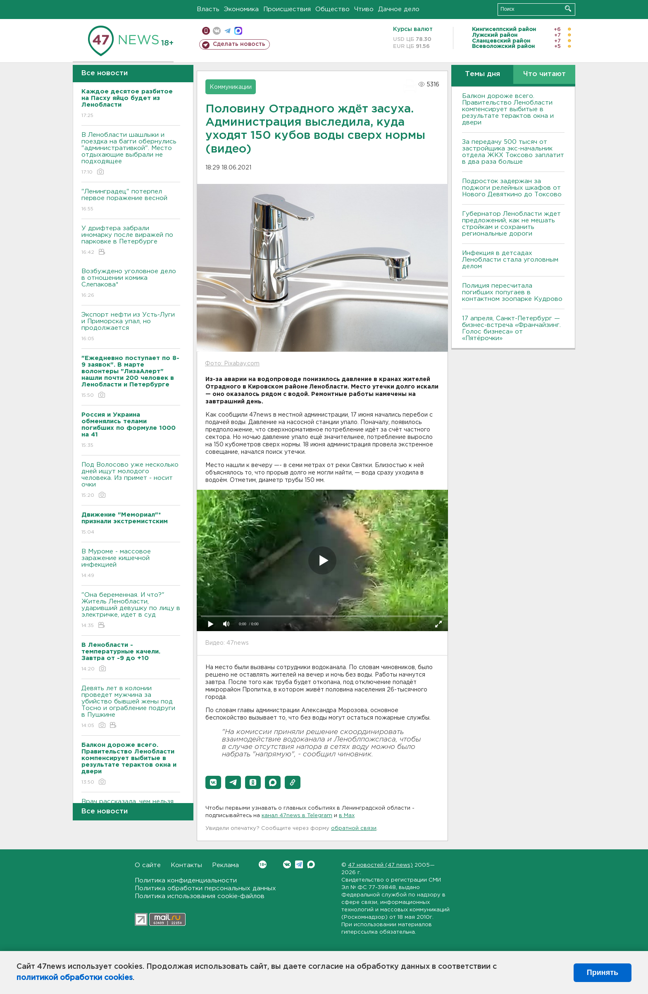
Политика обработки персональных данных (205, 888)
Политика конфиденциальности (186, 880)
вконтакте (217, 31)
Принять (602, 972)
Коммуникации (231, 87)
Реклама (225, 865)
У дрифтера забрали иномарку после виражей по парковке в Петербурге (130, 241)
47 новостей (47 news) (380, 865)
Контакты (186, 865)
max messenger (238, 31)
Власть (208, 9)
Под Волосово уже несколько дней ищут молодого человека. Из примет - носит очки (130, 480)
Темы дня (482, 74)
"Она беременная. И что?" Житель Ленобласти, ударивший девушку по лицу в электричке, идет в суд (130, 610)
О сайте (148, 865)
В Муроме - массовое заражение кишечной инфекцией (130, 564)
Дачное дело (398, 9)
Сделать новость (239, 44)
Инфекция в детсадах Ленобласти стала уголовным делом (510, 259)
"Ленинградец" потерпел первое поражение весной (130, 200)
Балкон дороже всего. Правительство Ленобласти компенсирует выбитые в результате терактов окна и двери (508, 109)
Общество (332, 9)
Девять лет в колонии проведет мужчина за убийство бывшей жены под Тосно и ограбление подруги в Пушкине (130, 707)
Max (311, 864)
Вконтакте (263, 864)
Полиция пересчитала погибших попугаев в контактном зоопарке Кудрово (512, 292)
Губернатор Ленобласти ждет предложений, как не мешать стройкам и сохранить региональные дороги (511, 223)
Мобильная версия (206, 31)
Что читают (544, 74)
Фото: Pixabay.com (232, 363)
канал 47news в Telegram (297, 815)
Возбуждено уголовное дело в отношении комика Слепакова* (130, 284)
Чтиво (364, 9)
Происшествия (287, 9)
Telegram (299, 864)
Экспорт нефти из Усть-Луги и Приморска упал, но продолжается (130, 327)
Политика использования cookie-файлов (199, 896)
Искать (568, 8)
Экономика (241, 9)
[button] (213, 782)
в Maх (347, 815)
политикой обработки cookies (75, 978)
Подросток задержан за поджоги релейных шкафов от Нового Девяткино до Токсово (512, 188)
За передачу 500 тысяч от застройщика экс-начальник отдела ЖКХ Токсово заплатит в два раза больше (513, 151)
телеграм (227, 31)
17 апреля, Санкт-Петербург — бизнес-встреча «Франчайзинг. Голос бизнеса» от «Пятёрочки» (511, 328)
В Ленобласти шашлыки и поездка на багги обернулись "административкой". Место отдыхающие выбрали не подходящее (130, 154)
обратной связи (353, 828)
